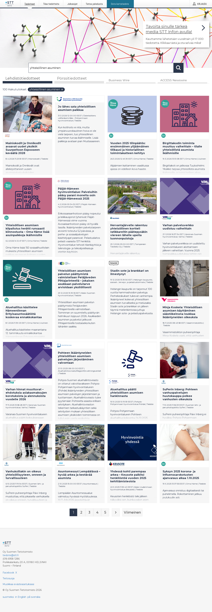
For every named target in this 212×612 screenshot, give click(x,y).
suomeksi (8, 596)
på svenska (33, 596)
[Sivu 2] (81, 513)
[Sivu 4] (97, 513)
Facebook (8, 572)
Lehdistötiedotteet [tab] (22, 78)
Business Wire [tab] (119, 80)
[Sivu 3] (89, 513)
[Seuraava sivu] (116, 513)
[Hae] (101, 68)
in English (20, 596)
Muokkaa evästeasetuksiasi (18, 584)
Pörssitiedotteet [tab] (72, 78)
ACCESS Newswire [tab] (173, 80)
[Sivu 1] (73, 513)
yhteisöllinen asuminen (46, 89)
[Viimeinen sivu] (132, 513)
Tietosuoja (8, 578)
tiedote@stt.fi (11, 555)
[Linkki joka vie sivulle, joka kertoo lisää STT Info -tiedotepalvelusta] (176, 34)
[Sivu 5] (105, 513)
